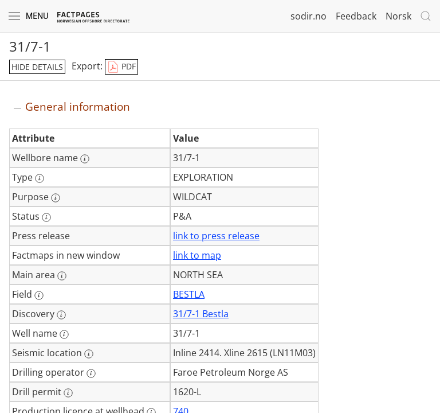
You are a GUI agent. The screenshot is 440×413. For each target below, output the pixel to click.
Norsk (398, 16)
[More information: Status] (46, 217)
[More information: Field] (39, 295)
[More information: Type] (39, 178)
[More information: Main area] (61, 275)
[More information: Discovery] (61, 315)
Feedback (356, 16)
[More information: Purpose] (55, 197)
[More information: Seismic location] (88, 354)
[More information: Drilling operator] (91, 373)
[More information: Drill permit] (68, 393)
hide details (37, 66)
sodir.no (308, 16)
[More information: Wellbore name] (84, 158)
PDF (121, 67)
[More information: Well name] (64, 334)
